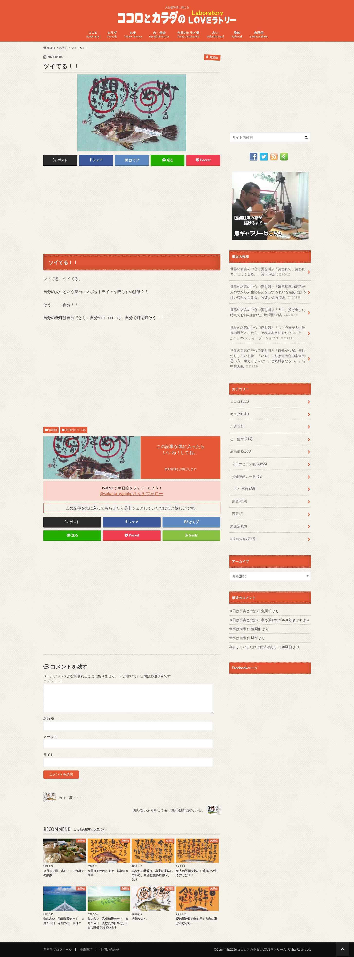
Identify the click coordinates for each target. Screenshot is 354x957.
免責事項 (86, 949)
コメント (52, 681)
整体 (236, 34)
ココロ (93, 34)
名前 (48, 719)
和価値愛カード (247, 476)
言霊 (237, 513)
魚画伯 (259, 34)
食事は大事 (237, 629)
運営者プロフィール (57, 949)
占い (215, 34)
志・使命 (159, 34)
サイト (48, 755)
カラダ (112, 34)
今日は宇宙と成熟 (242, 611)
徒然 (239, 501)
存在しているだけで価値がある (253, 647)
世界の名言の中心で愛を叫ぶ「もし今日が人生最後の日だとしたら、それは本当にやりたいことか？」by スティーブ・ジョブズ (267, 333)
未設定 (238, 526)
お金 (133, 34)
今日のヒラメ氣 (188, 34)
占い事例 (245, 489)
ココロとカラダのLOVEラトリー (260, 949)
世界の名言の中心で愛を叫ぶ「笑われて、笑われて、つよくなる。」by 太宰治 (267, 272)
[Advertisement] (131, 210)
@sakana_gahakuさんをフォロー (131, 493)
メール (50, 737)
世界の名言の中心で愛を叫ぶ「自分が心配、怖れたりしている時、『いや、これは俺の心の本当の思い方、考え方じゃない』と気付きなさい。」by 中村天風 (267, 358)
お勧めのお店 (242, 539)
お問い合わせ (109, 949)
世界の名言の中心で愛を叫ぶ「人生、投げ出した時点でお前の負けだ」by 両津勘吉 (267, 313)
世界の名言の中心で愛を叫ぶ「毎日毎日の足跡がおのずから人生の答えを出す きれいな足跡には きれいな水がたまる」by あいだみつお (268, 292)
